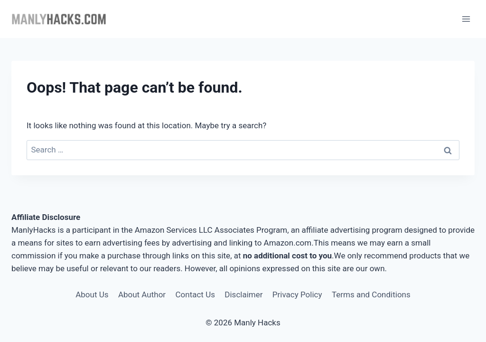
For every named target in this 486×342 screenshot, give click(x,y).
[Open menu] (466, 18)
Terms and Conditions (371, 294)
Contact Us (195, 294)
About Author (142, 294)
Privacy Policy (297, 294)
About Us (91, 294)
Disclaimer (243, 294)
